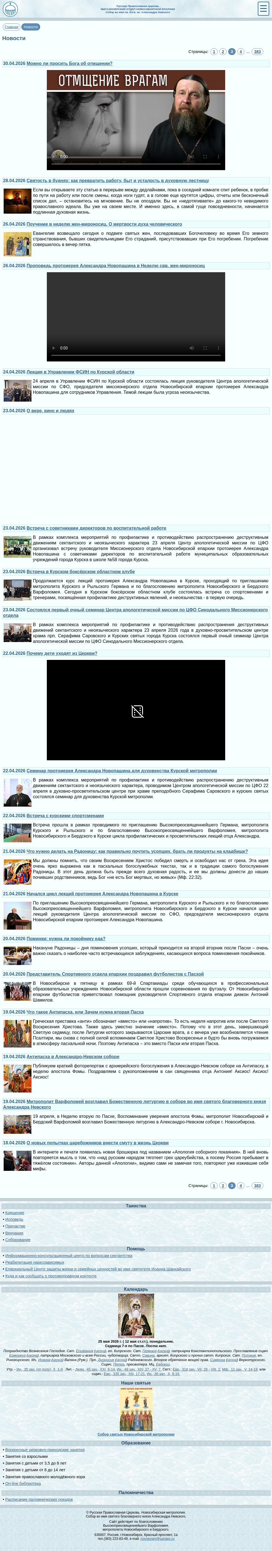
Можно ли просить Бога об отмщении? (70, 63)
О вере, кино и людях (50, 410)
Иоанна (44, 1360)
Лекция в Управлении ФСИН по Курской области (80, 372)
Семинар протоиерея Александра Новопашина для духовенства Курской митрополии (122, 770)
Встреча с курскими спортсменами (65, 815)
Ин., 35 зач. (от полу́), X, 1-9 (39, 1369)
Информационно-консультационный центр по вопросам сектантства (68, 1255)
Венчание (14, 1233)
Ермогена (17, 1355)
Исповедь (14, 1219)
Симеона (217, 1360)
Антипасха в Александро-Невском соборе (73, 1056)
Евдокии (163, 1364)
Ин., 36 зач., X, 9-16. (163, 1374)
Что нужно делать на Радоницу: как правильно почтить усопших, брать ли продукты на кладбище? (137, 851)
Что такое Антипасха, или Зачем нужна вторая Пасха (85, 1012)
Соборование (17, 1240)
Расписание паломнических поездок (39, 1499)
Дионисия (106, 1360)
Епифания (84, 1351)
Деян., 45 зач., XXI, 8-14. (95, 1369)
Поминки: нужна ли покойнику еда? (66, 938)
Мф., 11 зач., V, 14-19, (240, 1369)
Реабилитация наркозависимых (34, 1262)
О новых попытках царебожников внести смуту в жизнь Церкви (98, 1142)
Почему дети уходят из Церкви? (62, 653)
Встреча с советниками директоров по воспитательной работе (96, 528)
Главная (11, 27)
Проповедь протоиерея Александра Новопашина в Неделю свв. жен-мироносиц (116, 265)
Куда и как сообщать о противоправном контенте (51, 1276)
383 (257, 51)
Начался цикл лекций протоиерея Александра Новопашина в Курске (102, 893)
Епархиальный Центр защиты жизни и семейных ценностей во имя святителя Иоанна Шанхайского (98, 1269)
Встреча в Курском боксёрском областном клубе (81, 571)
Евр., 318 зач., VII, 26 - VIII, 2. (197, 1369)
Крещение (14, 1212)
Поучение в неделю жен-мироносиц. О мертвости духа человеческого (104, 224)
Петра (119, 1364)
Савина (148, 1355)
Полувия (249, 1355)
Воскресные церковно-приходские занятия (45, 1450)
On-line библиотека (23, 1483)
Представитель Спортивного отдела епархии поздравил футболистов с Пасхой (115, 974)
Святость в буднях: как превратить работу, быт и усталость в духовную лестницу (118, 180)
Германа (149, 1351)
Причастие (15, 1226)
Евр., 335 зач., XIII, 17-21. (125, 1374)
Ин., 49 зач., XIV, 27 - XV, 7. (139, 1369)
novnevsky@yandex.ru (157, 1539)
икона (100, 1351)
